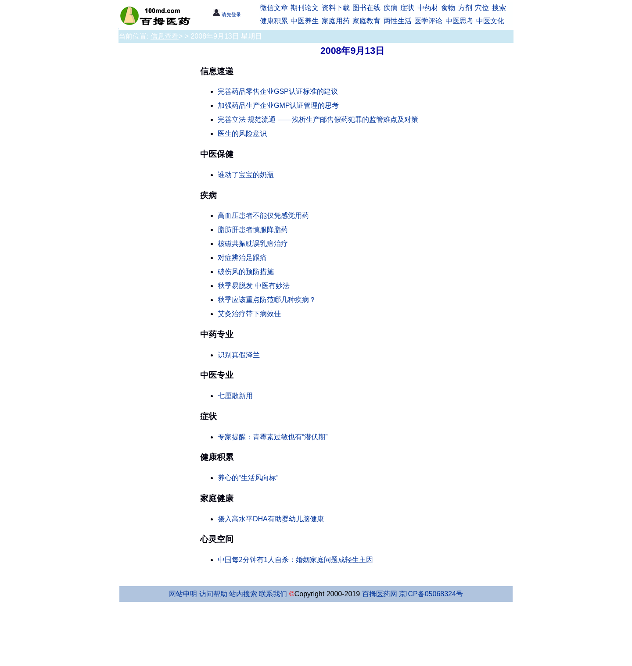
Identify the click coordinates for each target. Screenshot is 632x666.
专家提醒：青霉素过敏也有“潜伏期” (273, 437)
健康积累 (274, 21)
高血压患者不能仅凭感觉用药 (263, 215)
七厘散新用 (235, 395)
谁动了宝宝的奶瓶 (246, 174)
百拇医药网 (379, 594)
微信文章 (274, 7)
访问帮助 (213, 594)
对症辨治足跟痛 (242, 257)
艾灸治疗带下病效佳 (249, 313)
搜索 (499, 7)
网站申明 (183, 594)
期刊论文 (305, 7)
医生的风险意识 (242, 133)
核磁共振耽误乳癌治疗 (253, 243)
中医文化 (490, 21)
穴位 (482, 7)
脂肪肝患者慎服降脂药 (253, 229)
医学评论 (428, 21)
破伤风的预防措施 (246, 271)
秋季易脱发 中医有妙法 (254, 285)
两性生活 (398, 21)
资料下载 (336, 7)
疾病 (391, 7)
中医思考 (459, 21)
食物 (448, 7)
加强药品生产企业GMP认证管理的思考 (278, 105)
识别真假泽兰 (239, 355)
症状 (407, 7)
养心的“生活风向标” (248, 477)
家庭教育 (366, 21)
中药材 (427, 7)
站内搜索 (243, 594)
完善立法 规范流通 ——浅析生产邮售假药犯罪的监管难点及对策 (318, 119)
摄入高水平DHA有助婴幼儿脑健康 (271, 519)
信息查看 (165, 36)
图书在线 (366, 7)
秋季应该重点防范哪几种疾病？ (267, 299)
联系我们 (273, 594)
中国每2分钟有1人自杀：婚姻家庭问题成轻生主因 (295, 559)
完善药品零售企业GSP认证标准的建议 (278, 91)
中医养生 (305, 21)
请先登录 (227, 14)
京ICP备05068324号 (431, 594)
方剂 (465, 7)
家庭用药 (336, 21)
